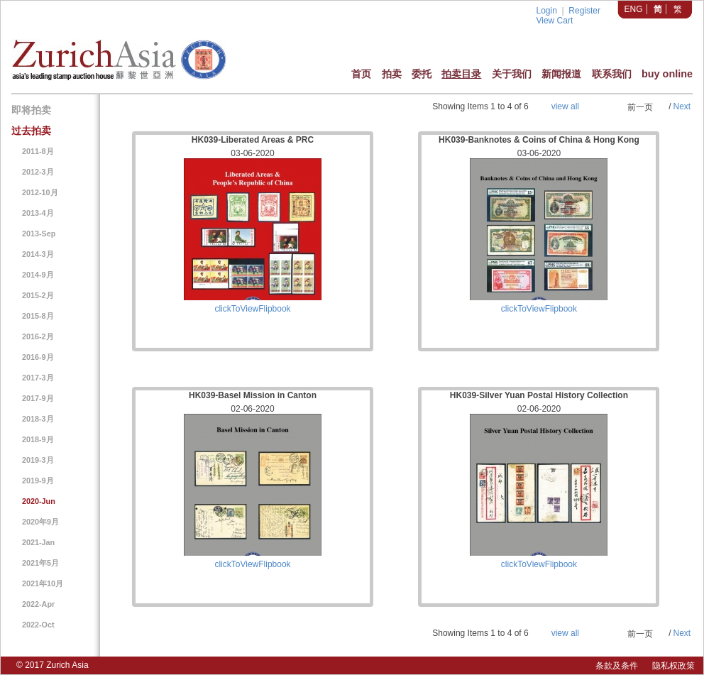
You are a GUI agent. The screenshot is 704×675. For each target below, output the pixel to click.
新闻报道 (561, 73)
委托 (421, 73)
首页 (361, 73)
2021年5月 (40, 563)
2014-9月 (38, 274)
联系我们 (612, 73)
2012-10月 (40, 192)
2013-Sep (38, 233)
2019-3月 (38, 460)
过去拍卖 (31, 130)
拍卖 (392, 73)
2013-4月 (38, 213)
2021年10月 (42, 583)
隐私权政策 (673, 666)
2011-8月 (38, 151)
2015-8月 (38, 316)
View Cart (554, 21)
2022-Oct (38, 624)
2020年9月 (40, 521)
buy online (667, 73)
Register (584, 11)
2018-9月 (38, 439)
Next (682, 106)
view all (565, 106)
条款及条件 (616, 666)
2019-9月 (38, 480)
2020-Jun (38, 501)
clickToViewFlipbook (252, 309)
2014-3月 (38, 254)
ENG (634, 9)
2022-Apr (38, 604)
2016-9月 (38, 357)
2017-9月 (38, 398)
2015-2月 (38, 295)
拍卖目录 (461, 73)
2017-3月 (38, 377)
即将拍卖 (31, 110)
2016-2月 (38, 336)
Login (546, 11)
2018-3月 (38, 419)
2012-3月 (38, 172)
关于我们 (512, 73)
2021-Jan (38, 542)
